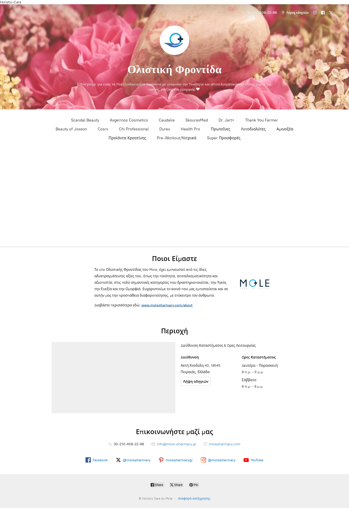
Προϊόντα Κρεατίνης (127, 138)
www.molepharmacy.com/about (167, 305)
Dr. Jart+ (226, 120)
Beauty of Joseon (71, 129)
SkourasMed (196, 120)
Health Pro (190, 129)
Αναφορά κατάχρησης (194, 498)
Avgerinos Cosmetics (129, 120)
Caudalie (167, 120)
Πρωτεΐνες (220, 129)
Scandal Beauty (85, 120)
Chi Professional (134, 129)
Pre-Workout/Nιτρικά (176, 138)
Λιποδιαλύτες (253, 129)
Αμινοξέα (284, 129)
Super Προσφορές (223, 138)
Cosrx (103, 129)
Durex (164, 129)
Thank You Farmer (261, 120)
